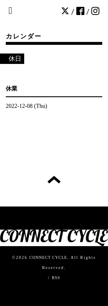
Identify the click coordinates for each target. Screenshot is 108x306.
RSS (56, 278)
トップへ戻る (54, 179)
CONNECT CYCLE (48, 257)
